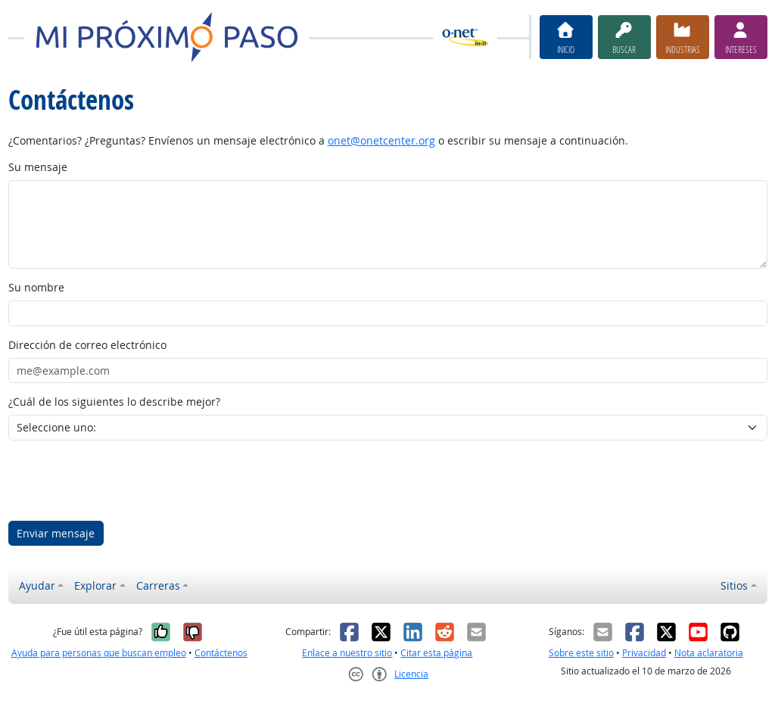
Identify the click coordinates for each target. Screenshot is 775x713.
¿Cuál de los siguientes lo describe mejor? (114, 401)
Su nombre (36, 287)
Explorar (95, 585)
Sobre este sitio (581, 652)
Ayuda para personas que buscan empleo (98, 652)
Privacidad (644, 652)
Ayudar (37, 585)
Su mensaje (37, 167)
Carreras (158, 585)
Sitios (734, 585)
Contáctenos (221, 652)
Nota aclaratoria (708, 652)
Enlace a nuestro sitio (347, 652)
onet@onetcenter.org (381, 140)
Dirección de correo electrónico (87, 345)
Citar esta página (436, 652)
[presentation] (123, 480)
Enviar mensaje (56, 533)
